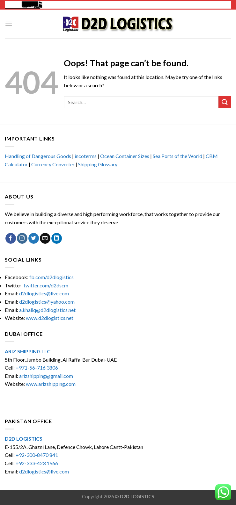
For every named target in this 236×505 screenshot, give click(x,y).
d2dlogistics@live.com (44, 293)
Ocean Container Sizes (124, 156)
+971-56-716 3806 (37, 367)
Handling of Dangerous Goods (38, 156)
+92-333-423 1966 (37, 463)
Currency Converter (53, 164)
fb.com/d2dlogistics (51, 277)
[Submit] (224, 102)
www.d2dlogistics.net (49, 318)
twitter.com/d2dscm (46, 285)
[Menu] (8, 24)
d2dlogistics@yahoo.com (47, 302)
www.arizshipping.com (51, 384)
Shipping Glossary (97, 164)
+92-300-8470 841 (37, 455)
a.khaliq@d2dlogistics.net (47, 310)
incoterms (86, 156)
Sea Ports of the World (177, 156)
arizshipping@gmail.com (46, 376)
